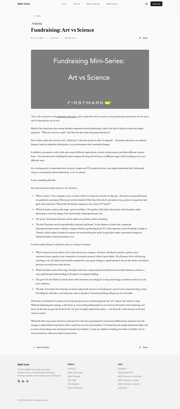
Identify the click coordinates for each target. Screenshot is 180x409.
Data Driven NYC (125, 372)
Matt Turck (24, 3)
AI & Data (72, 380)
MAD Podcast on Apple (128, 380)
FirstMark (122, 369)
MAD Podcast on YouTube (129, 376)
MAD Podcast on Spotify (129, 384)
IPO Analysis (73, 384)
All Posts (76, 4)
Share (143, 38)
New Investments (75, 388)
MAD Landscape (93, 4)
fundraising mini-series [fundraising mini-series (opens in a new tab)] (66, 116)
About (64, 4)
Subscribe (156, 4)
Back (37, 16)
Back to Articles (41, 347)
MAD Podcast (111, 4)
